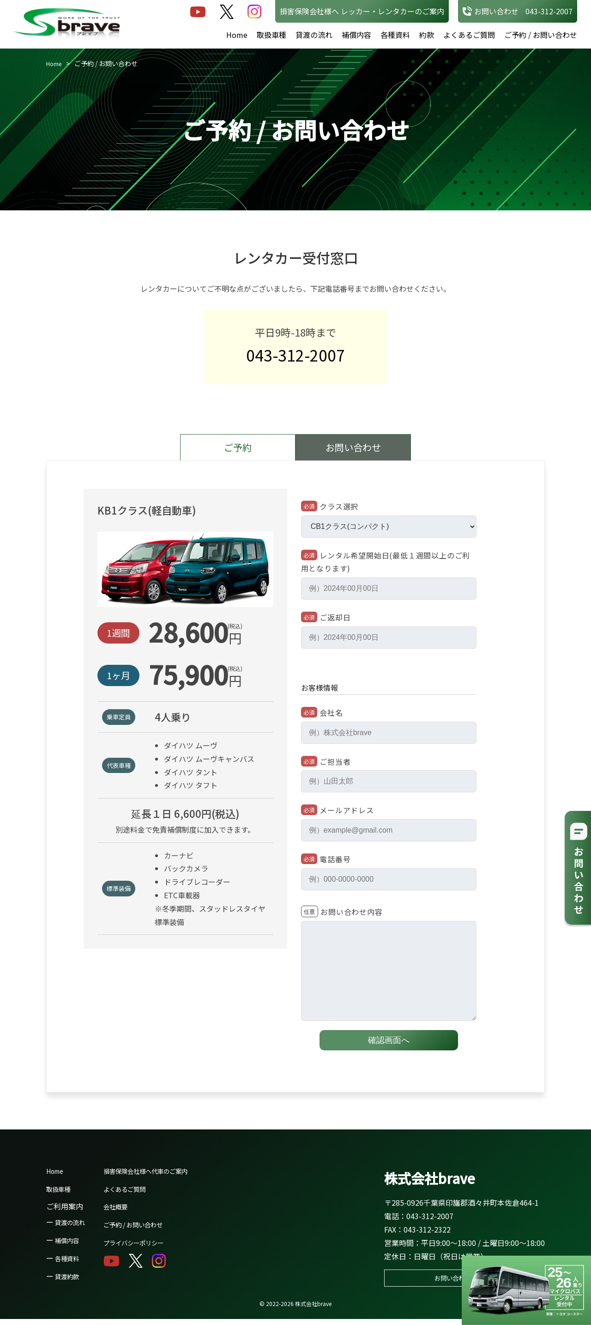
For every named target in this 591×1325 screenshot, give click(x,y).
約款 (426, 34)
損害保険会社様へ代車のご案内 (162, 1175)
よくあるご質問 (469, 34)
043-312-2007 (295, 357)
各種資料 (395, 34)
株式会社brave (438, 1181)
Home (236, 34)
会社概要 (125, 1211)
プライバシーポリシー (147, 1247)
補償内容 (356, 34)
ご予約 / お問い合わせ (540, 34)
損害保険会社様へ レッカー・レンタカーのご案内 (362, 11)
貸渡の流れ (314, 34)
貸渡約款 (69, 1281)
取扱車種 (271, 34)
